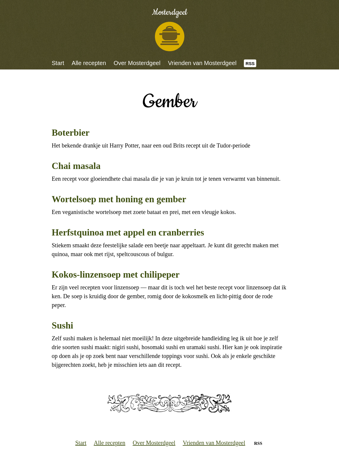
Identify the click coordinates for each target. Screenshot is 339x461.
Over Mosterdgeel (137, 63)
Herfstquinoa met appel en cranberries (128, 232)
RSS (250, 63)
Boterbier (71, 132)
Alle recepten (89, 63)
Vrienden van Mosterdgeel (202, 63)
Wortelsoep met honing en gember (119, 199)
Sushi (62, 325)
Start (58, 63)
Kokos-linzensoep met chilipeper (116, 274)
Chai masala (76, 166)
